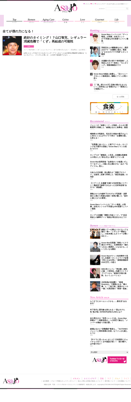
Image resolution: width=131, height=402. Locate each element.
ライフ (126, 378)
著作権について (110, 381)
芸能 (29, 46)
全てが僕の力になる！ (61, 50)
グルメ (117, 378)
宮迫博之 (74, 50)
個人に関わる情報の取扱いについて (90, 381)
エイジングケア (90, 378)
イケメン (76, 378)
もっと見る (120, 97)
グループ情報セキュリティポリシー (63, 381)
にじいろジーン (46, 50)
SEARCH (102, 8)
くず (37, 50)
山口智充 (82, 50)
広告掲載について (124, 381)
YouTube (32, 50)
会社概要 (46, 381)
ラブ (109, 378)
